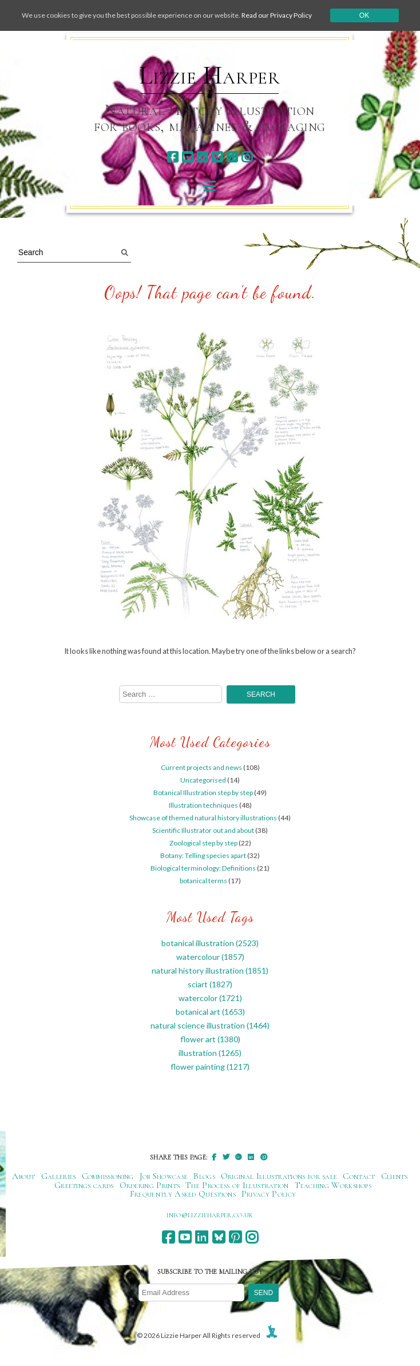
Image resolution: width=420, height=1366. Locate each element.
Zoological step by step (203, 843)
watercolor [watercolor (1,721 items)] (210, 998)
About (23, 1176)
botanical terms (203, 880)
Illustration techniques (203, 805)
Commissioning (108, 1176)
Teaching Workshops (333, 1185)
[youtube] (187, 157)
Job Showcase (164, 1176)
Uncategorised (203, 780)
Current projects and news (201, 767)
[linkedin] (202, 157)
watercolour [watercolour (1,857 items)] (210, 957)
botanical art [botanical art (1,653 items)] (210, 1011)
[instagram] (246, 157)
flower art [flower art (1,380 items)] (210, 1039)
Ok (364, 15)
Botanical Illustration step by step (203, 792)
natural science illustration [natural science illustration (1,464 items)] (210, 1025)
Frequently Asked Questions (183, 1194)
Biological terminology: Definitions (203, 868)
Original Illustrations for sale (279, 1176)
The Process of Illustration (236, 1185)
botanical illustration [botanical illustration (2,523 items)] (210, 943)
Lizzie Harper (209, 75)
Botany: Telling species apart (203, 855)
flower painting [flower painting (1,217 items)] (210, 1066)
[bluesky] (217, 157)
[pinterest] (232, 157)
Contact (359, 1176)
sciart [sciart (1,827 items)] (210, 984)
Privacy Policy (268, 1194)
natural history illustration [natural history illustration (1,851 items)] (210, 970)
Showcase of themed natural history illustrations (203, 817)
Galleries (58, 1176)
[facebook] (172, 157)
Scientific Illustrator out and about (203, 830)
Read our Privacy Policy (276, 15)
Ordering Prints (150, 1185)
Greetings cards (84, 1185)
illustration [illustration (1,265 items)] (210, 1053)
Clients (394, 1176)
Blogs (204, 1176)
